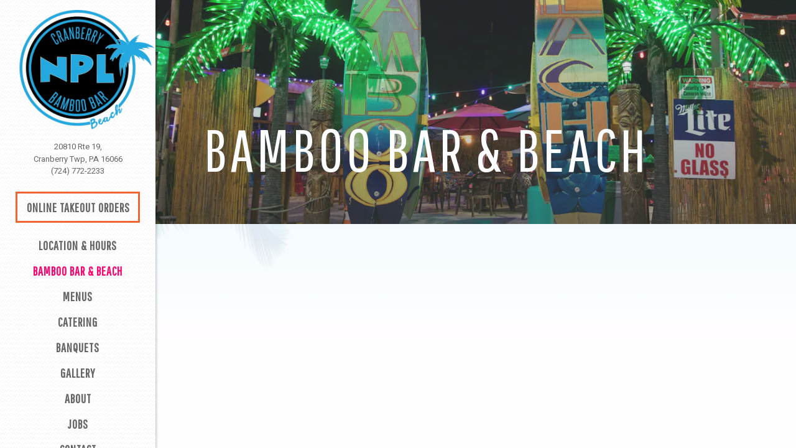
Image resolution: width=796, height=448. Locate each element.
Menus (78, 296)
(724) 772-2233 (77, 171)
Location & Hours (78, 245)
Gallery (77, 373)
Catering (78, 322)
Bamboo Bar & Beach (78, 271)
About (78, 398)
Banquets (78, 347)
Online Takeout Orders (78, 207)
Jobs (78, 424)
